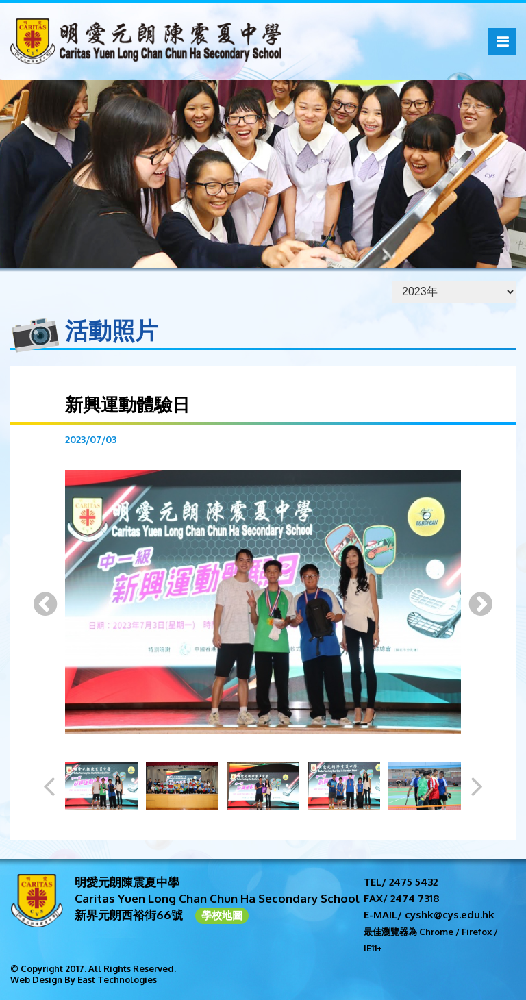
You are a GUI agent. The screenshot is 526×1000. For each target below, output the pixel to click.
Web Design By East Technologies (83, 979)
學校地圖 (221, 915)
